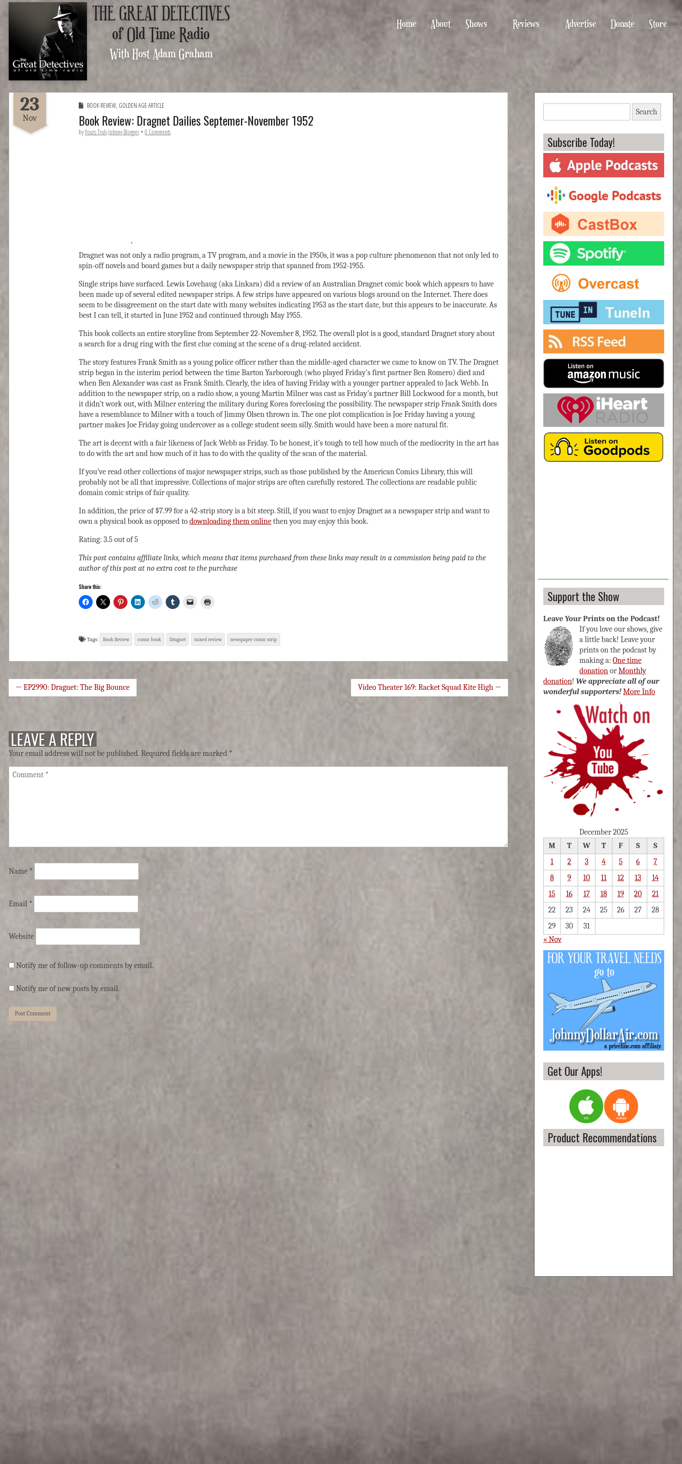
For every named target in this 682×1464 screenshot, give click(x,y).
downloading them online (230, 521)
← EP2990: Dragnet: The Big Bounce (73, 687)
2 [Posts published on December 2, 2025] (570, 861)
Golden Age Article (141, 105)
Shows (476, 23)
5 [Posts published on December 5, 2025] (621, 861)
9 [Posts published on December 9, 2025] (569, 877)
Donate (622, 23)
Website (21, 936)
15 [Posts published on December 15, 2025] (552, 893)
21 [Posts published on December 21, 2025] (655, 893)
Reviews (526, 23)
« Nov (552, 939)
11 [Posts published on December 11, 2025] (604, 877)
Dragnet (177, 639)
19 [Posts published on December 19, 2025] (620, 893)
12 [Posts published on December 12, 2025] (620, 877)
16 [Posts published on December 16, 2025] (569, 893)
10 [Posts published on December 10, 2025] (586, 877)
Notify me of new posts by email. (68, 988)
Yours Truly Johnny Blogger (112, 132)
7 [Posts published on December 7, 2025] (655, 861)
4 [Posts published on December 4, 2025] (604, 861)
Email (20, 903)
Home (406, 23)
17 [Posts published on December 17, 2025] (586, 893)
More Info (639, 691)
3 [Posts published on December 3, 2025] (586, 861)
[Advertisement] (603, 525)
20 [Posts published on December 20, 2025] (638, 893)
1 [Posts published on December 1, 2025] (552, 861)
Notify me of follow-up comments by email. (85, 965)
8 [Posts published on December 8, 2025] (552, 877)
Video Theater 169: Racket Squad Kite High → (429, 687)
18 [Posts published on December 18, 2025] (603, 893)
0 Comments (157, 132)
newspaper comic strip (253, 639)
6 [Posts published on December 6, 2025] (637, 861)
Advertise (580, 23)
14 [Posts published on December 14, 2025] (655, 877)
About (441, 23)
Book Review (101, 105)
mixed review (208, 639)
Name (21, 871)
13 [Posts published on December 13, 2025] (638, 877)
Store (658, 23)
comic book (149, 639)
